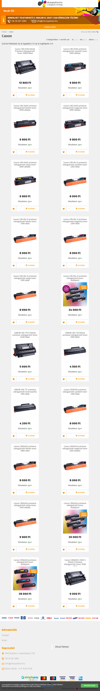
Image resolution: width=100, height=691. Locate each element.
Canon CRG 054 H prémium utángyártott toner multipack (75, 278)
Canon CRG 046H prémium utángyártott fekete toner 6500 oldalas (25, 108)
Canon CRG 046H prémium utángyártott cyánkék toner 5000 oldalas (75, 51)
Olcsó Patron (62, 646)
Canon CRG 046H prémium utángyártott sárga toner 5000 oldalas (25, 164)
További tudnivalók (47, 686)
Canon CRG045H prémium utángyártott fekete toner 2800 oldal (25, 448)
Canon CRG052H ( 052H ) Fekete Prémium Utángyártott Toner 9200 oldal (75, 563)
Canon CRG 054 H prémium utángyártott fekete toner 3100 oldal (25, 221)
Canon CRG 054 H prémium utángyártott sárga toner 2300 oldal (25, 278)
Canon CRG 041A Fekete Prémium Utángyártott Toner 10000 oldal (25, 51)
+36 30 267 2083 (17, 21)
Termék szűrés (50, 27)
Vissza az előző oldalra (89, 32)
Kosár (4, 640)
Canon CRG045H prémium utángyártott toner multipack (75, 505)
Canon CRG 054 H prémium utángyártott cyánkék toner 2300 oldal (75, 164)
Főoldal (4, 32)
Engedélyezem (89, 685)
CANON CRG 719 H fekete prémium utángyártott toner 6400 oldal (25, 335)
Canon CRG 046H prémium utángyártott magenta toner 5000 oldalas (74, 108)
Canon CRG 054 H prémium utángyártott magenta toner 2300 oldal (74, 221)
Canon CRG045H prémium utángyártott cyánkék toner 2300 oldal (75, 391)
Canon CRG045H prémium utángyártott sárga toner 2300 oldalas (25, 505)
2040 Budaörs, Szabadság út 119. (18, 653)
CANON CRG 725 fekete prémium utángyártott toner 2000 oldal (75, 335)
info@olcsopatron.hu (44, 21)
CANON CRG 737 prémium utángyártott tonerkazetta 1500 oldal (25, 391)
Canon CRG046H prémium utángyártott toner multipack (25, 562)
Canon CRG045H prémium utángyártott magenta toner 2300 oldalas (74, 448)
